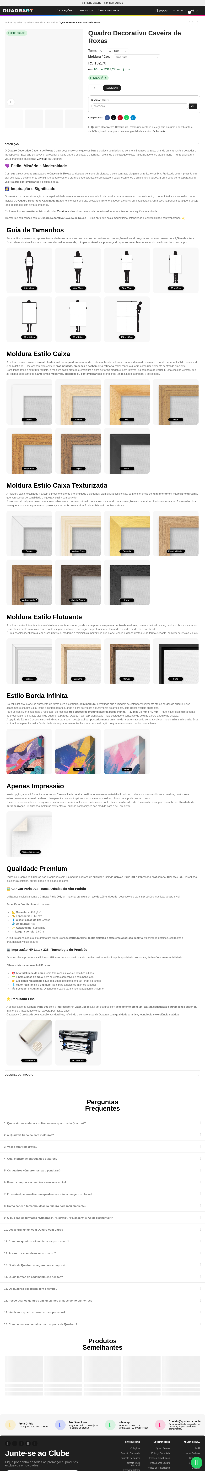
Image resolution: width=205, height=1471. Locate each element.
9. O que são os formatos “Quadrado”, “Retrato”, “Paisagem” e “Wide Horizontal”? (80, 1221)
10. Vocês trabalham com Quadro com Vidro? (46, 1233)
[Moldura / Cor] (137, 57)
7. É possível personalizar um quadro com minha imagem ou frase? (66, 1197)
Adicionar (112, 88)
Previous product (189, 22)
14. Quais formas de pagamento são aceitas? (45, 1280)
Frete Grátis (26, 1427)
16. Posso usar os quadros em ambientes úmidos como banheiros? (66, 1304)
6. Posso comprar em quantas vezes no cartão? (48, 1185)
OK (192, 106)
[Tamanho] (118, 51)
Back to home (193, 22)
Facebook (107, 117)
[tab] (102, 1126)
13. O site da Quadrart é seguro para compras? (47, 1268)
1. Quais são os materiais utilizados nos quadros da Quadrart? (61, 1126)
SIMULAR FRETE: (100, 100)
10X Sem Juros (78, 1426)
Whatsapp (126, 117)
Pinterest (120, 117)
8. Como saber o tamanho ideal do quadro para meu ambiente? (62, 1209)
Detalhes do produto (21, 1077)
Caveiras (42, 160)
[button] (102, 3)
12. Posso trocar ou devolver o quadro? (40, 1256)
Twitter (113, 117)
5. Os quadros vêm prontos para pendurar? (44, 1174)
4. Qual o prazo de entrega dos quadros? (41, 1162)
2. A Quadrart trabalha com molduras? (39, 1138)
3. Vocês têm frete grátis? (27, 1150)
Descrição (12, 145)
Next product (197, 22)
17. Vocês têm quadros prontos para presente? (47, 1316)
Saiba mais (158, 131)
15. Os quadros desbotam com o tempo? (41, 1292)
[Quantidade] (94, 88)
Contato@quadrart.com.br (185, 1425)
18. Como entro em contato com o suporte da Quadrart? (55, 1327)
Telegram (133, 117)
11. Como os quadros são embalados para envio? (50, 1245)
